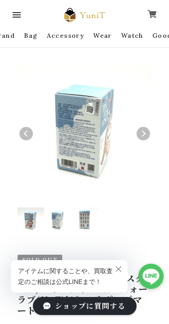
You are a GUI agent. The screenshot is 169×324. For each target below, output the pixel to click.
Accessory (66, 36)
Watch (132, 36)
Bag (30, 36)
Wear (102, 36)
